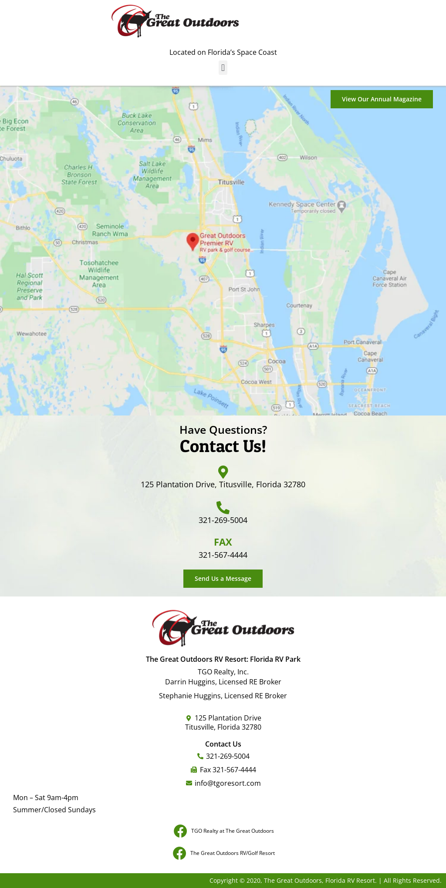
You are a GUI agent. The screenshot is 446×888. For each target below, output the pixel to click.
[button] (223, 67)
